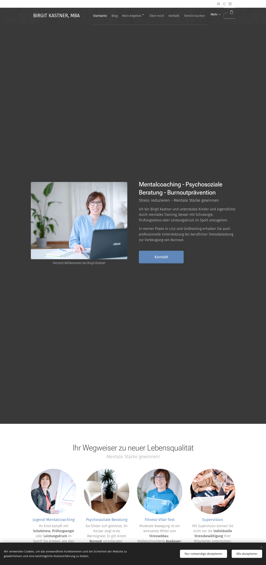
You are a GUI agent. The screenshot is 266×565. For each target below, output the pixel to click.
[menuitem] (118, 16)
